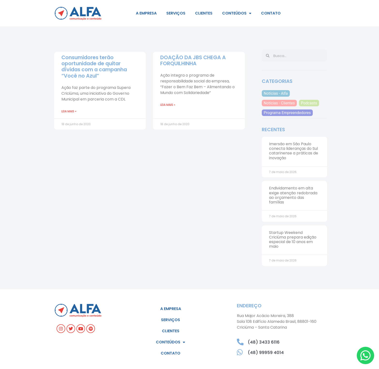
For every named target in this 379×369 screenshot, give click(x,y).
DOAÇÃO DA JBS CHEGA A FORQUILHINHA (193, 60)
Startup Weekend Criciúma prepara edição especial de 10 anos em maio (292, 239)
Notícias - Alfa (276, 93)
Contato (271, 13)
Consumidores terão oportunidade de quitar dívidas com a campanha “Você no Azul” (94, 66)
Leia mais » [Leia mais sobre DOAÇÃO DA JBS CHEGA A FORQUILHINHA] (167, 105)
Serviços (175, 13)
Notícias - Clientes (279, 103)
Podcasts (309, 103)
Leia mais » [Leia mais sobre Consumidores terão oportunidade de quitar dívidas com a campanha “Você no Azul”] (68, 111)
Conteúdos (236, 13)
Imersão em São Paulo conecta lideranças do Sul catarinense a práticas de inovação (293, 151)
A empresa (146, 13)
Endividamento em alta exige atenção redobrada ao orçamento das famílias (293, 195)
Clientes (203, 13)
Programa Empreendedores (287, 112)
